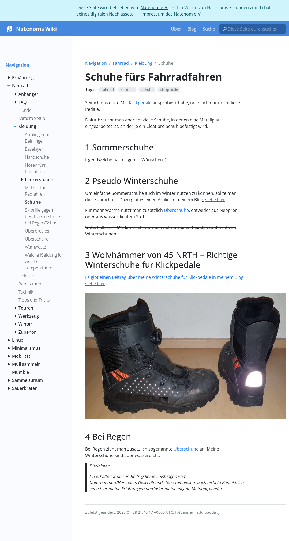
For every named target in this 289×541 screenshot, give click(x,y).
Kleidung (143, 63)
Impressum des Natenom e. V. (171, 14)
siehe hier (215, 200)
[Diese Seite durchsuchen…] (254, 29)
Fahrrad (121, 63)
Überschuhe (176, 210)
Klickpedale (140, 103)
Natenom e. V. (154, 7)
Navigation (96, 63)
